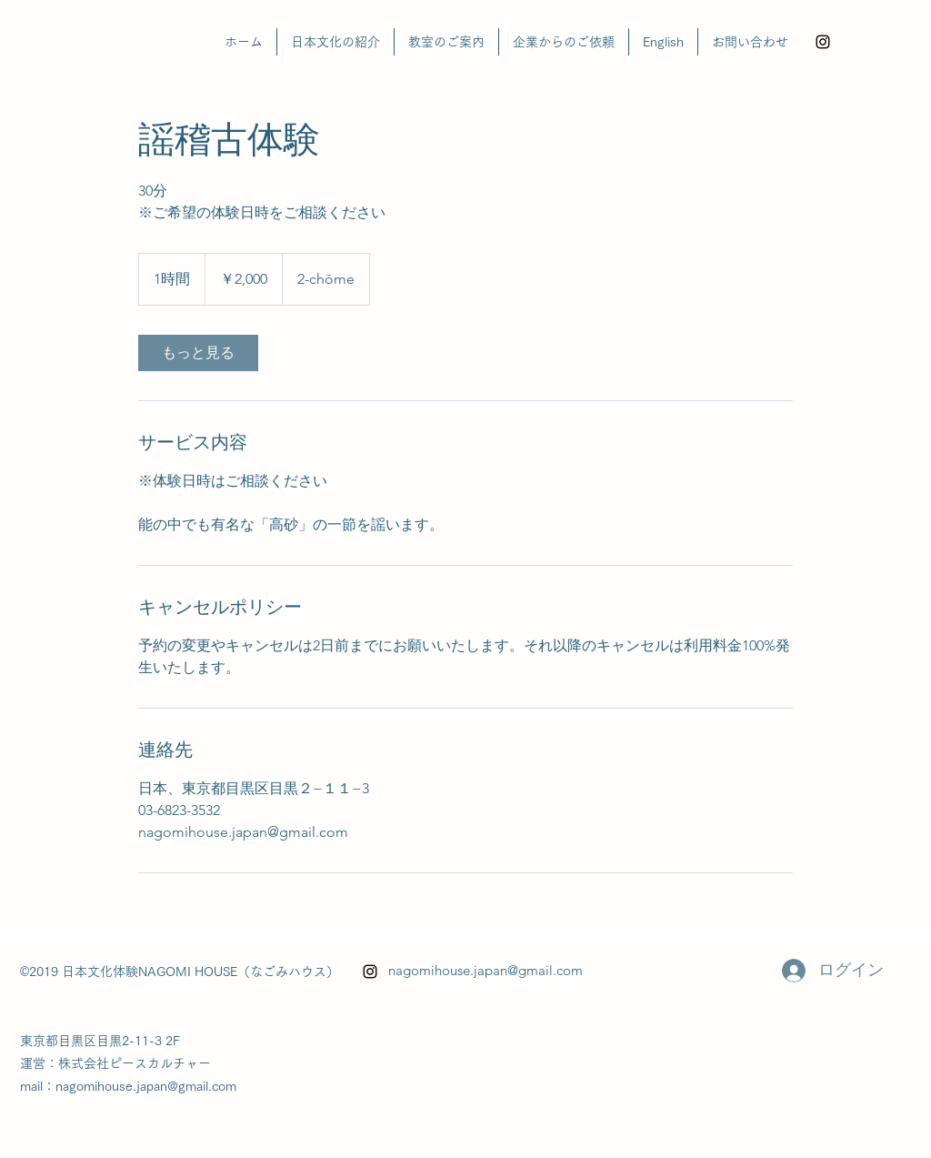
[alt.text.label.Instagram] (823, 42)
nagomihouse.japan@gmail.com (485, 970)
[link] (198, 353)
